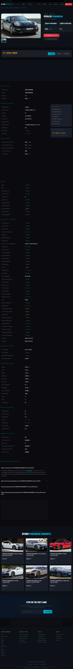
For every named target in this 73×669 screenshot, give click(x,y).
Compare (51, 53)
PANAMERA (17, 7)
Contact (30, 4)
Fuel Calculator (41, 636)
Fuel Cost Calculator (56, 121)
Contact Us (58, 636)
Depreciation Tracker (42, 640)
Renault (2, 651)
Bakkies (56, 4)
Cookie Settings (43, 664)
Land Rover (3, 655)
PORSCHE (11, 7)
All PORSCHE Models (56, 109)
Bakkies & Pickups (23, 638)
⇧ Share (66, 53)
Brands (45, 4)
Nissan (2, 649)
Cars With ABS (55, 116)
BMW (2, 634)
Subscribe (47, 611)
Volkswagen (3, 646)
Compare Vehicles (41, 634)
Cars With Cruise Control (57, 118)
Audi (2, 638)
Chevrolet (3, 653)
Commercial (22, 640)
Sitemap (58, 640)
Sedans (62, 4)
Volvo (2, 642)
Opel (2, 647)
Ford (2, 644)
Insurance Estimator (42, 642)
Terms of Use (36, 664)
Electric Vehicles (23, 642)
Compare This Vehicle (56, 114)
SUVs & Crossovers (24, 636)
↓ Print (59, 53)
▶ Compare (68, 4)
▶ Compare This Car (51, 35)
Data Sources (59, 638)
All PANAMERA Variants (51, 39)
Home (39, 4)
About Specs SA (59, 634)
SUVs (50, 4)
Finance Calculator (56, 123)
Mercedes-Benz (4, 636)
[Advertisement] (36, 70)
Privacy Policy (29, 664)
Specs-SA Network (46, 667)
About (23, 4)
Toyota (2, 640)
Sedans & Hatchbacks (24, 634)
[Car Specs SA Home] (10, 4)
